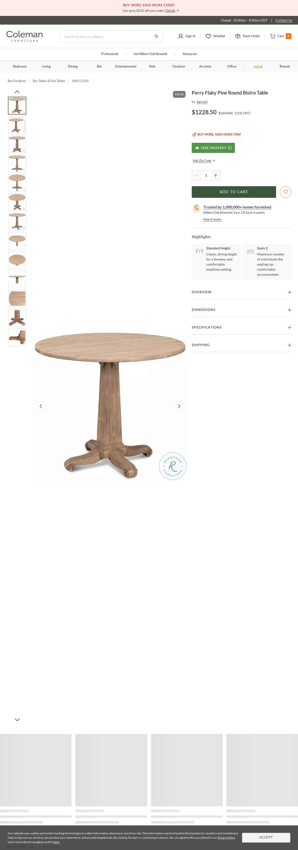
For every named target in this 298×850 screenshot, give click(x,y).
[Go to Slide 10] (17, 279)
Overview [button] (202, 292)
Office (231, 66)
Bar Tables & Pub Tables (49, 81)
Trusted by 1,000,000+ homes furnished (237, 207)
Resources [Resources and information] (190, 54)
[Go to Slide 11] (17, 298)
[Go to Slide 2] (17, 125)
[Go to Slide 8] (17, 240)
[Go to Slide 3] (17, 144)
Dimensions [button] (204, 310)
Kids (152, 66)
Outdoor (178, 66)
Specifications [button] (207, 327)
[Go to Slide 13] (17, 337)
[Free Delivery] (213, 148)
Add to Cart (233, 192)
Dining (73, 66)
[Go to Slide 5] (17, 183)
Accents (205, 66)
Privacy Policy (226, 837)
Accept (266, 837)
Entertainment (125, 66)
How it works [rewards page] (212, 219)
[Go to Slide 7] (17, 221)
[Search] (111, 36)
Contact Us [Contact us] (284, 20)
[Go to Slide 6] (17, 202)
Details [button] (170, 11)
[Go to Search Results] (156, 36)
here (56, 842)
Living (46, 66)
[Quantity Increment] (215, 175)
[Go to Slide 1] (17, 105)
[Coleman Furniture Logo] (25, 40)
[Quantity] (206, 175)
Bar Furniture (17, 81)
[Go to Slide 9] (17, 260)
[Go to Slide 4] (17, 163)
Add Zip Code (204, 161)
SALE (258, 67)
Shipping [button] (201, 345)
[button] (187, 36)
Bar (99, 66)
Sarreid (202, 102)
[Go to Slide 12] (17, 318)
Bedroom (20, 66)
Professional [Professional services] (109, 54)
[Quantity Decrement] (197, 175)
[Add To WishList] (285, 192)
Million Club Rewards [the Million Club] (150, 54)
